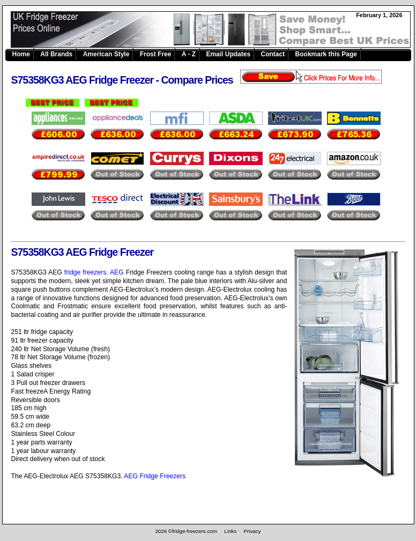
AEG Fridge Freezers (154, 476)
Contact (273, 54)
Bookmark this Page (326, 54)
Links (230, 531)
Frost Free (156, 54)
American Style (106, 54)
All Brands (56, 54)
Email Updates (228, 54)
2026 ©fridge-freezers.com (186, 531)
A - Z (189, 54)
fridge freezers (85, 272)
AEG (117, 272)
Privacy (252, 531)
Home (21, 54)
